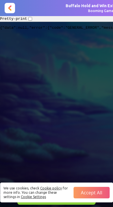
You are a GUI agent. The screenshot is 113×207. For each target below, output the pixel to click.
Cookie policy (51, 188)
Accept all (91, 192)
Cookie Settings (33, 197)
